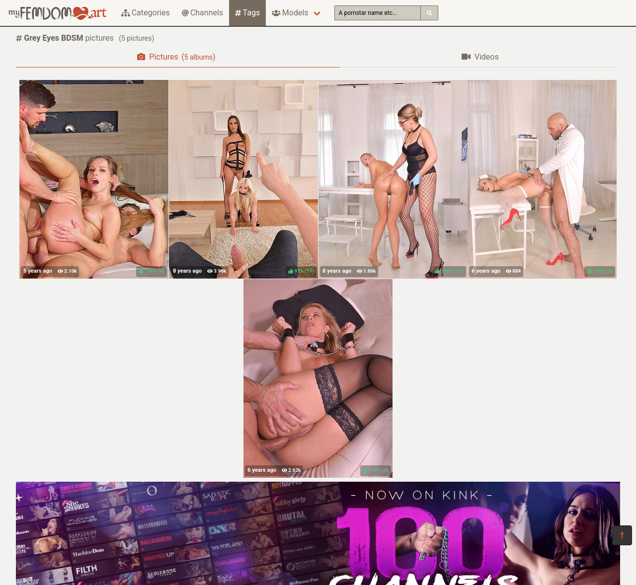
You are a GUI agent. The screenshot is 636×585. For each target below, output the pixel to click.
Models (290, 12)
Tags (247, 12)
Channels (202, 12)
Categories (145, 12)
